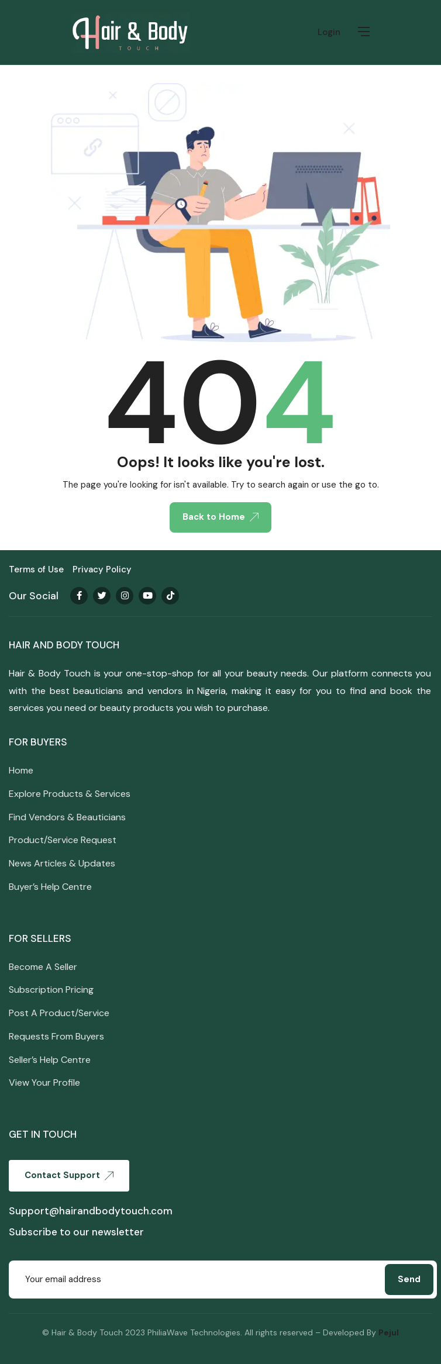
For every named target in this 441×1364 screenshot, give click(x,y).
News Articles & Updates (62, 863)
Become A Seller (43, 967)
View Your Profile (44, 1082)
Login (329, 32)
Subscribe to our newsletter (76, 1231)
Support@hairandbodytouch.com (91, 1210)
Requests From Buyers (56, 1036)
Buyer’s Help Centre (50, 886)
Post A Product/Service (59, 1013)
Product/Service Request (62, 840)
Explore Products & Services (69, 794)
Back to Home (220, 517)
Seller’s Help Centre (50, 1060)
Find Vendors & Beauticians (67, 817)
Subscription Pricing (51, 989)
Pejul (388, 1332)
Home (21, 770)
